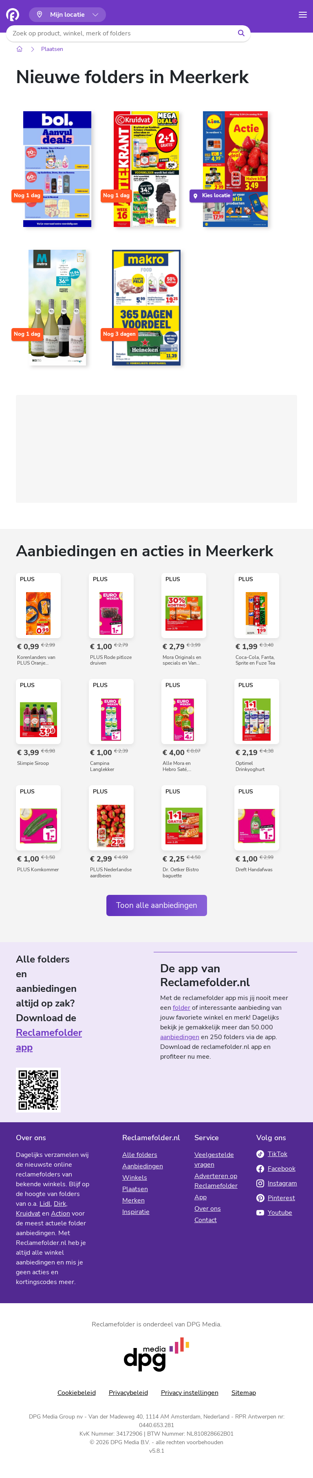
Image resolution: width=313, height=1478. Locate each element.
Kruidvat (28, 1213)
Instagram (276, 1183)
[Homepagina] (12, 14)
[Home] (19, 49)
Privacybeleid (128, 1392)
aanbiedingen (179, 1037)
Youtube (274, 1213)
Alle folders (139, 1154)
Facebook (275, 1169)
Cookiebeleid (76, 1392)
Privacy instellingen (189, 1392)
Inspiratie (136, 1211)
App (200, 1197)
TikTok (271, 1154)
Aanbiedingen (142, 1166)
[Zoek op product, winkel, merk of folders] (118, 33)
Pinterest (275, 1198)
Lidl (45, 1203)
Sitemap (243, 1392)
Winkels (134, 1177)
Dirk (60, 1203)
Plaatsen (52, 49)
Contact (205, 1220)
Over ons (207, 1208)
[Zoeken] (241, 33)
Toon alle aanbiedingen (156, 905)
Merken (133, 1200)
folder (181, 1007)
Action (60, 1213)
